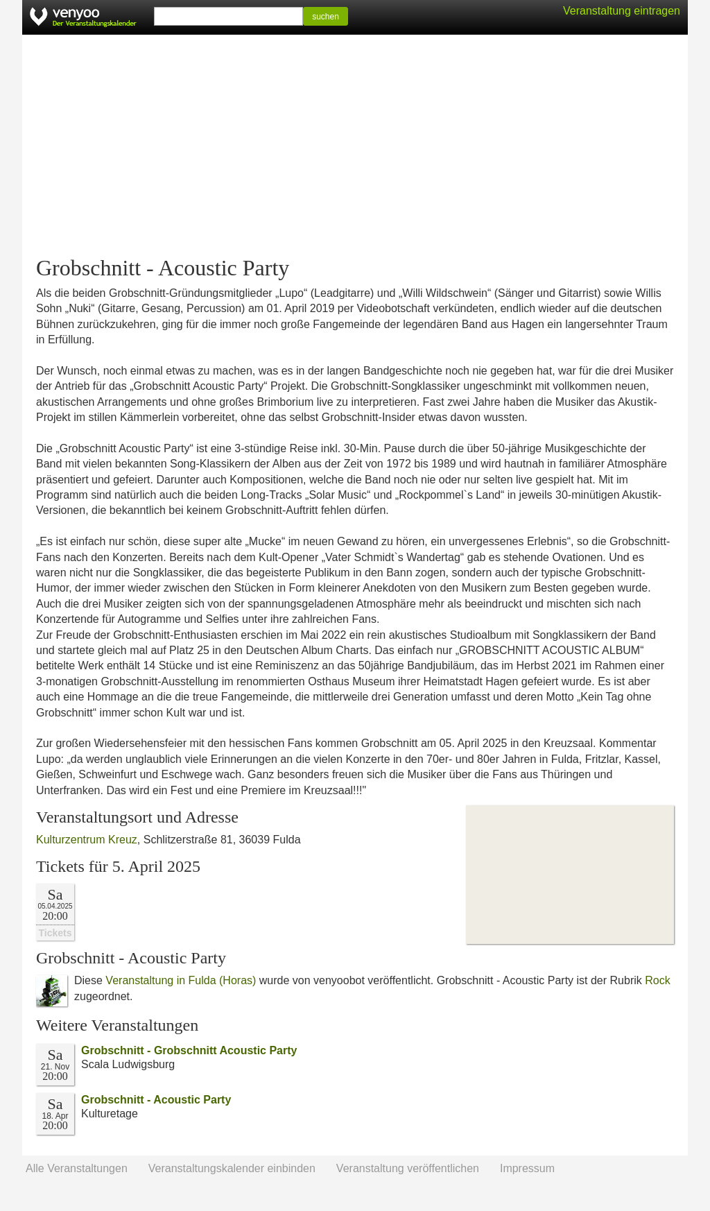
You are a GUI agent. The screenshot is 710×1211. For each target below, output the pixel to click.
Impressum (527, 1168)
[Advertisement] (355, 146)
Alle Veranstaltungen (77, 1168)
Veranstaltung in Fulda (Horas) (180, 980)
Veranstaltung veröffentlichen (407, 1168)
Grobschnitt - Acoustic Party (156, 1100)
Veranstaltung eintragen (621, 11)
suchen (325, 17)
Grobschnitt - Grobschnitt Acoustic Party (189, 1050)
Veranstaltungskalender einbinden (231, 1168)
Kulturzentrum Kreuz (86, 839)
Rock (657, 980)
